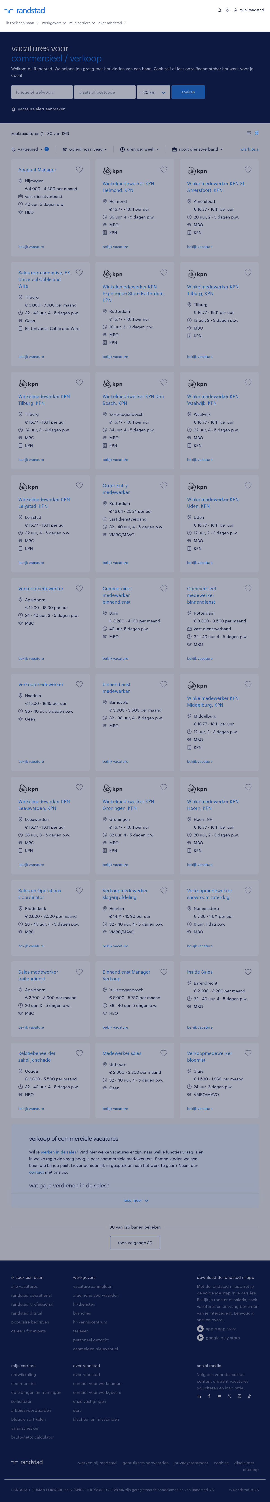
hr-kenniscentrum (90, 1321)
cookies (221, 1462)
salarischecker (25, 1428)
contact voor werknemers (97, 1383)
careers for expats (28, 1330)
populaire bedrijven (30, 1321)
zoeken (188, 91)
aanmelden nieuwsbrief (95, 1348)
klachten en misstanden (96, 1419)
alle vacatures (24, 1286)
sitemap (251, 1469)
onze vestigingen (89, 1401)
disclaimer (244, 1462)
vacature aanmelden (92, 1286)
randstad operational (31, 1295)
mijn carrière (82, 22)
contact (36, 1172)
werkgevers (54, 22)
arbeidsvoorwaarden (31, 1410)
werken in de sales (58, 1151)
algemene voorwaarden (96, 1295)
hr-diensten (84, 1304)
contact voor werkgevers (97, 1392)
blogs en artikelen (28, 1419)
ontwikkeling (23, 1374)
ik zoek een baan (22, 22)
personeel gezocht (91, 1339)
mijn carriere (23, 1365)
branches (82, 1313)
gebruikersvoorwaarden (145, 1462)
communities (23, 1383)
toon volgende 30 (135, 1242)
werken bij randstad (97, 1462)
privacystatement (191, 1462)
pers (77, 1410)
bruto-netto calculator (32, 1437)
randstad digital (26, 1313)
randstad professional (32, 1304)
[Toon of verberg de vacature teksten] (253, 133)
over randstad (112, 22)
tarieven (81, 1330)
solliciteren (21, 1401)
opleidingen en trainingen (36, 1392)
